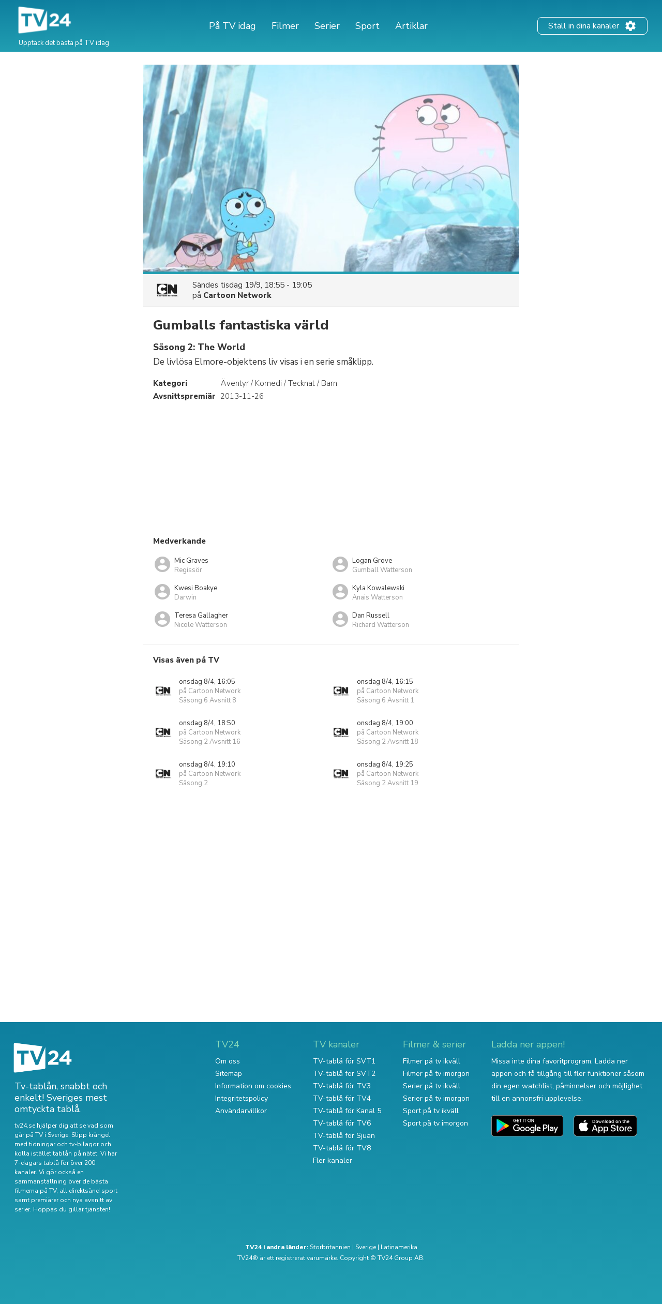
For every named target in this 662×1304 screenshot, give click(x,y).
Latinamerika (399, 1247)
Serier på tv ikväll (431, 1086)
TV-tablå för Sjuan (344, 1136)
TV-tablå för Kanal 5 (347, 1111)
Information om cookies (253, 1086)
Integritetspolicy (241, 1098)
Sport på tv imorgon (435, 1123)
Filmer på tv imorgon (436, 1073)
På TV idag (232, 26)
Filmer (285, 26)
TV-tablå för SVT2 (344, 1073)
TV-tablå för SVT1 (344, 1061)
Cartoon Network (237, 295)
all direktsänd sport (88, 1191)
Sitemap (228, 1073)
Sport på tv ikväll (431, 1111)
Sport (367, 26)
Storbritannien (330, 1247)
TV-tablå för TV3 (342, 1086)
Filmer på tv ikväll (431, 1061)
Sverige (365, 1247)
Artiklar (411, 26)
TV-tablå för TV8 (342, 1148)
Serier (327, 26)
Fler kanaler (332, 1160)
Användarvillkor (241, 1111)
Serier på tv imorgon (436, 1098)
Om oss (227, 1061)
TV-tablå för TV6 (342, 1123)
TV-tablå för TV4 (342, 1098)
